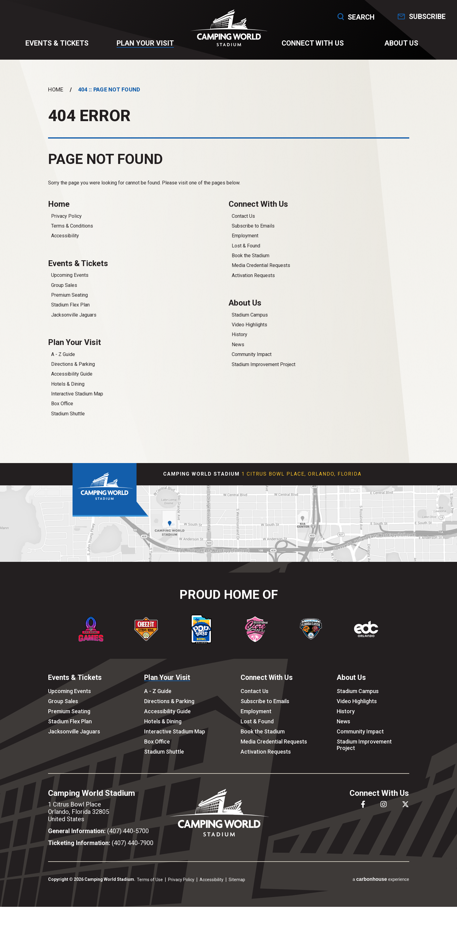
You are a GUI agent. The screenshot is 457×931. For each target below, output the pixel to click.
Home (56, 95)
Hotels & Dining (67, 393)
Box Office (62, 413)
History (239, 343)
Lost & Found (246, 253)
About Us (397, 46)
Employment (245, 243)
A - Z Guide (63, 363)
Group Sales (64, 293)
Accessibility (65, 243)
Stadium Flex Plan (70, 313)
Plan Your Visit (146, 46)
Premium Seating (69, 303)
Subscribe (420, 17)
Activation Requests (253, 282)
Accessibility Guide (71, 383)
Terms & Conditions (72, 233)
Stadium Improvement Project (263, 372)
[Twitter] (405, 813)
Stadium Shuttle (68, 422)
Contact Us (243, 223)
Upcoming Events (69, 283)
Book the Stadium (250, 262)
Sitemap (237, 888)
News (238, 352)
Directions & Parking (73, 373)
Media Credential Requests (261, 273)
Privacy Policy (66, 223)
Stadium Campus (250, 323)
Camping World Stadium (228, 31)
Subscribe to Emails (253, 233)
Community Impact (252, 362)
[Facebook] (363, 813)
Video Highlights (249, 333)
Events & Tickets (60, 46)
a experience (381, 888)
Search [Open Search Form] (343, 16)
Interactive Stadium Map (77, 403)
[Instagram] (383, 813)
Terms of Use (150, 888)
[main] (228, 267)
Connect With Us (311, 46)
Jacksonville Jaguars (73, 323)
